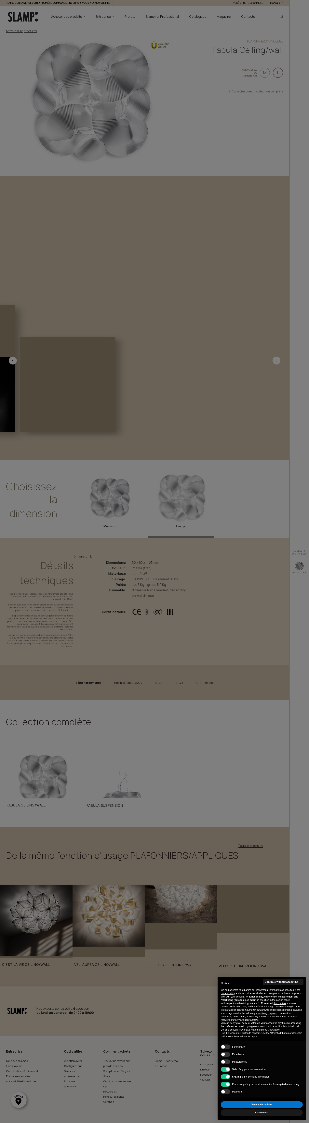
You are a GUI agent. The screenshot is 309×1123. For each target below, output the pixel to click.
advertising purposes (266, 1013)
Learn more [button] (261, 1112)
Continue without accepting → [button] (283, 981)
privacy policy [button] (228, 993)
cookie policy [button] (282, 1000)
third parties (280, 1003)
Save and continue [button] (261, 1104)
